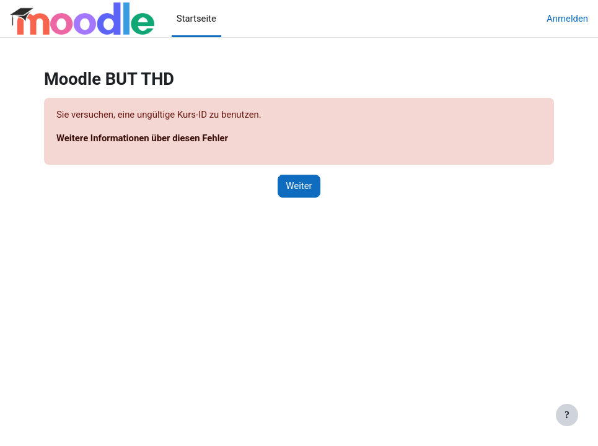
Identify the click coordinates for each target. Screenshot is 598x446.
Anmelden (567, 18)
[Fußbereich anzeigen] (567, 415)
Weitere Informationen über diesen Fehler (142, 138)
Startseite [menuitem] (196, 18)
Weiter (299, 185)
